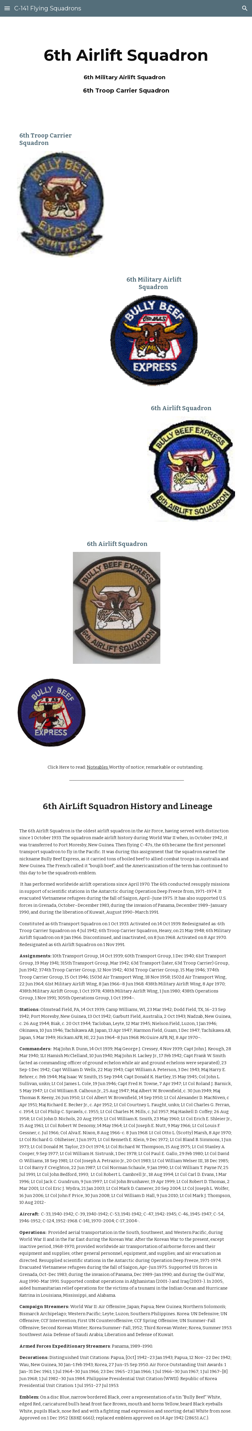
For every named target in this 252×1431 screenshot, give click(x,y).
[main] (126, 68)
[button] (7, 8)
